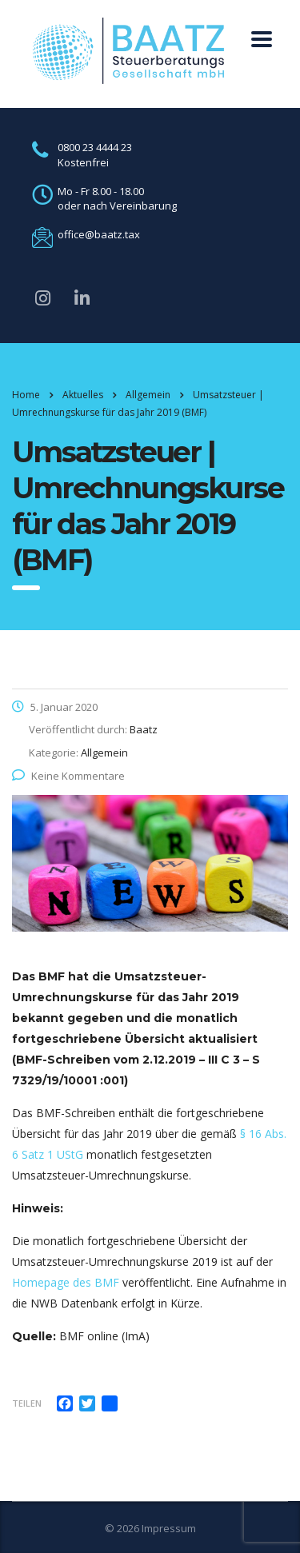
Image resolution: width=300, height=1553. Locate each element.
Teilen (27, 1403)
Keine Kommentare (68, 776)
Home (26, 394)
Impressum (169, 1528)
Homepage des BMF (65, 1282)
